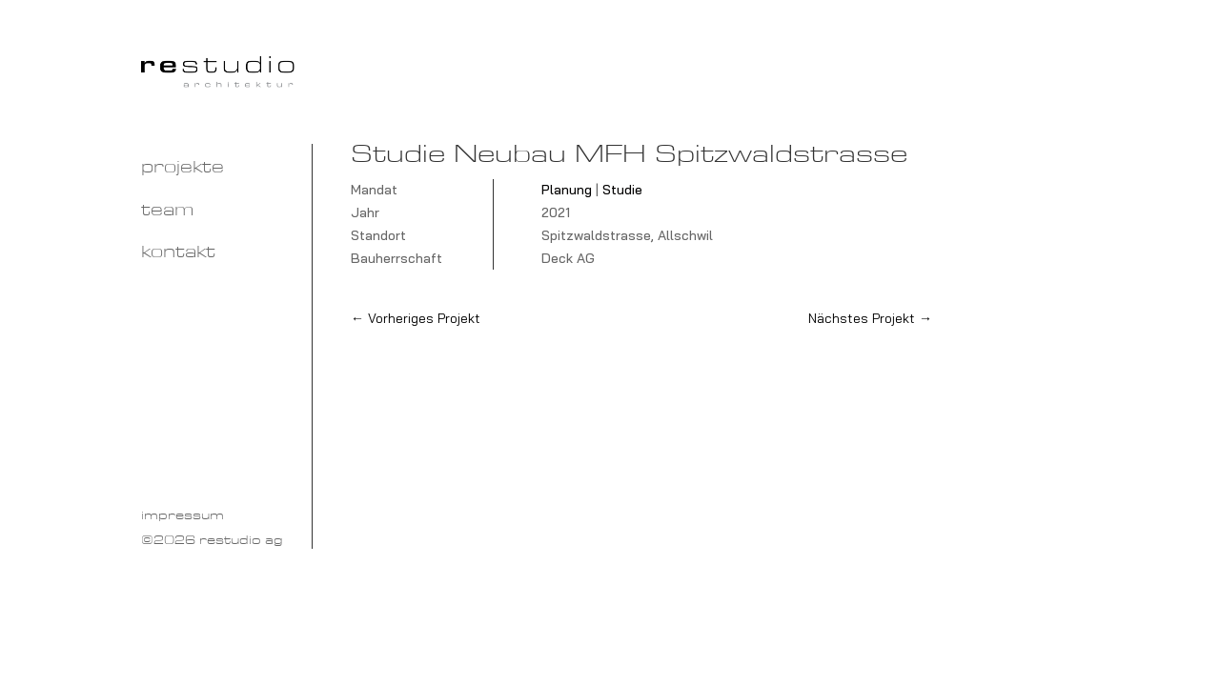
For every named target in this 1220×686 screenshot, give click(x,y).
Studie (622, 189)
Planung (566, 189)
